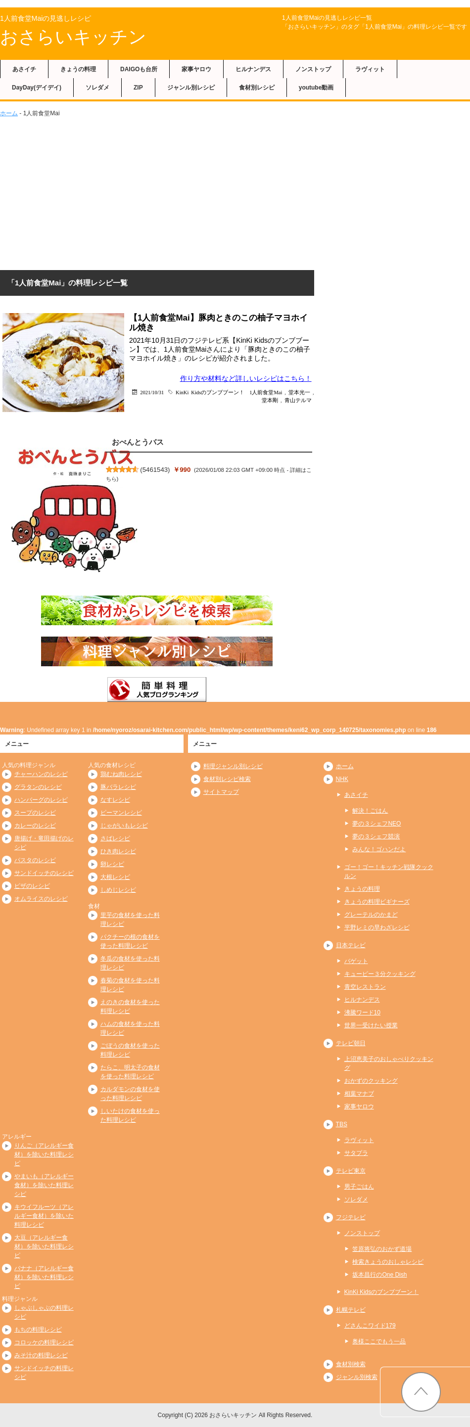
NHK (342, 779)
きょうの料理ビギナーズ (377, 901)
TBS (341, 1124)
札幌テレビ (351, 1309)
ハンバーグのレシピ (41, 799)
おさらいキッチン (73, 37)
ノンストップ (313, 69)
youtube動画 (316, 87)
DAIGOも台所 (138, 69)
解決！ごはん (370, 810)
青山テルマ (298, 400)
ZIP (138, 87)
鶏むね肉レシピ (121, 774)
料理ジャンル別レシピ (233, 766)
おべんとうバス (138, 442)
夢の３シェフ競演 (376, 836)
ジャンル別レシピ (191, 87)
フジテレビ (351, 1217)
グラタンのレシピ (38, 786)
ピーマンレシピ (121, 812)
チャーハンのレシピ (41, 774)
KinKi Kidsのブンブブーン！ (210, 392)
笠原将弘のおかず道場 (382, 1248)
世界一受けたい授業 (371, 1025)
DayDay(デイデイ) (36, 87)
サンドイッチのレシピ (44, 873)
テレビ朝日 (351, 1043)
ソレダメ (97, 87)
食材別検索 (351, 1364)
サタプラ (356, 1153)
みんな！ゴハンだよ (379, 849)
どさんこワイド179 (370, 1325)
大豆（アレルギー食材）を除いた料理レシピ (44, 1246)
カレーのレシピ (35, 825)
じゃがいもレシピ (124, 825)
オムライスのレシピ (41, 898)
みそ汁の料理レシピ (41, 1355)
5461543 (155, 469)
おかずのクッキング (371, 1080)
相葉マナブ (359, 1093)
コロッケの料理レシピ (44, 1342)
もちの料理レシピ (38, 1329)
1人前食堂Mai (265, 392)
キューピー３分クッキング (380, 973)
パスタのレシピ (35, 860)
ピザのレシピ (32, 885)
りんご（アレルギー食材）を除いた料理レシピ (44, 1154)
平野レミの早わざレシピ (377, 927)
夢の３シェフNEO (376, 823)
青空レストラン (365, 986)
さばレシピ (115, 838)
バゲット (356, 961)
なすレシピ (115, 799)
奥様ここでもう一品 (379, 1341)
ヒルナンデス (253, 69)
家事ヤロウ (196, 69)
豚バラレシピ (118, 786)
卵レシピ (112, 864)
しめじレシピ (118, 889)
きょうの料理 (78, 69)
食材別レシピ (257, 87)
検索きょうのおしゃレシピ (387, 1261)
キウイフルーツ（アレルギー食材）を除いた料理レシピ (44, 1215)
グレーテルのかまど (371, 914)
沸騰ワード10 (362, 1012)
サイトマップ (221, 791)
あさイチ (24, 69)
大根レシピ (115, 877)
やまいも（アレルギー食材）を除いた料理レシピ (44, 1185)
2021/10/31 (152, 392)
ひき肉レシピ (118, 851)
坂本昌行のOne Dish (379, 1274)
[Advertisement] (235, 192)
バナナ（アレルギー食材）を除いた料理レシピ (44, 1277)
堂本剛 (270, 400)
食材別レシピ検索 (227, 779)
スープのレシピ (35, 812)
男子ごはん (359, 1186)
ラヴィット (370, 69)
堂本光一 (299, 392)
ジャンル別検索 (356, 1377)
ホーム (9, 113)
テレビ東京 (351, 1170)
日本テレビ (351, 945)
